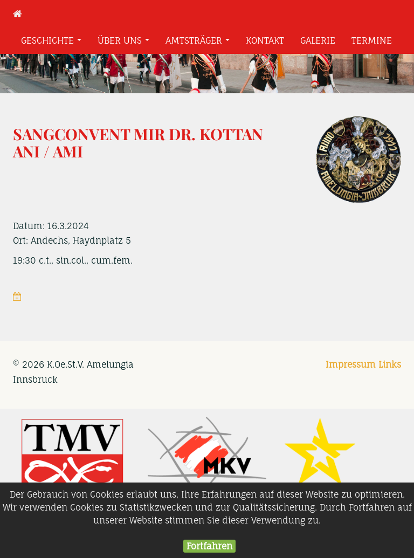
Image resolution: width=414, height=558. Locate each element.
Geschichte (53, 43)
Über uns (126, 43)
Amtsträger (199, 43)
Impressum (351, 364)
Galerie (317, 40)
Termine (371, 40)
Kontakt (265, 40)
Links (389, 364)
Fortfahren (209, 546)
